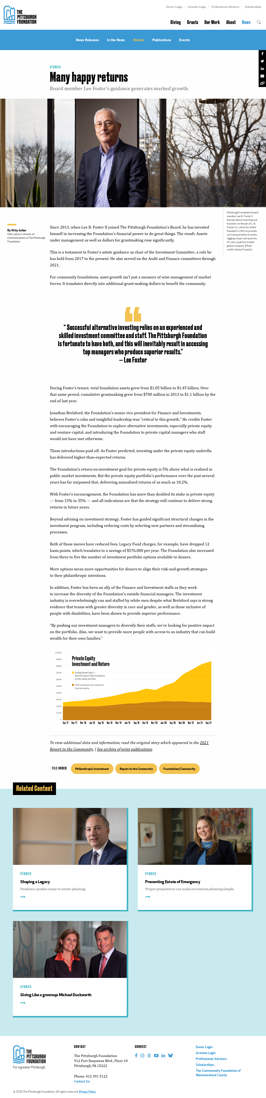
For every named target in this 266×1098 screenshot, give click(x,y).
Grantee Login (197, 6)
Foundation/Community (179, 769)
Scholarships (253, 6)
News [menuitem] (246, 22)
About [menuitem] (231, 22)
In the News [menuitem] (116, 40)
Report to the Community (136, 769)
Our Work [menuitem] (212, 22)
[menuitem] (259, 22)
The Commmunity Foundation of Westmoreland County (218, 1073)
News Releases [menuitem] (87, 40)
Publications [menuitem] (161, 40)
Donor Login (174, 6)
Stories (55, 67)
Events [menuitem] (184, 40)
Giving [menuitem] (175, 22)
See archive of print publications (124, 749)
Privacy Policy (87, 1092)
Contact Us (82, 1081)
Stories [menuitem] (138, 40)
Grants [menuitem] (192, 22)
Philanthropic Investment (92, 769)
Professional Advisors (225, 6)
